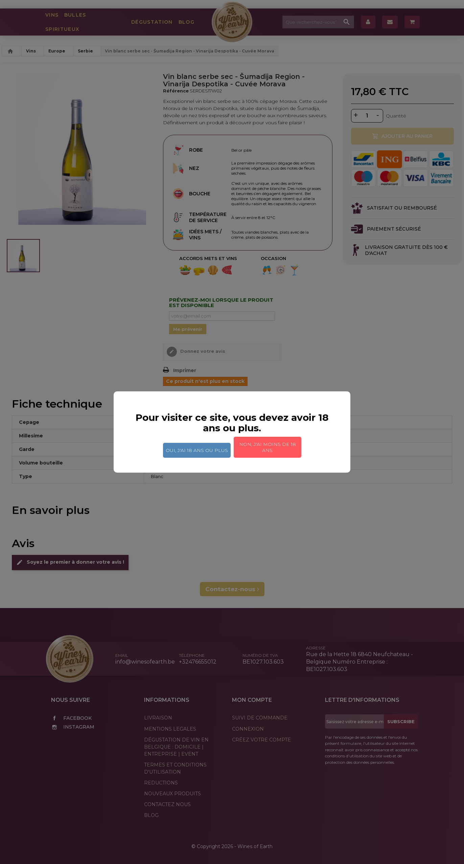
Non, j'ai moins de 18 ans (267, 447)
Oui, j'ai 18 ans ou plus (197, 450)
